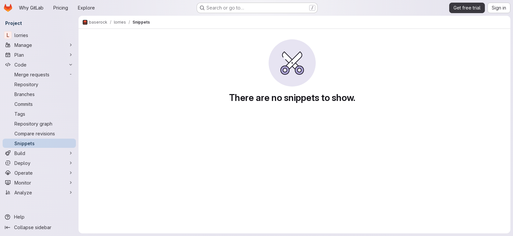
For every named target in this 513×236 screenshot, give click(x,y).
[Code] (39, 64)
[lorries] (39, 35)
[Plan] (39, 54)
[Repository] (39, 84)
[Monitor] (39, 182)
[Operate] (39, 172)
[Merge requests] (39, 74)
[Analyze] (39, 192)
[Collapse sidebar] (39, 227)
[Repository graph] (39, 123)
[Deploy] (39, 162)
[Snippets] (39, 143)
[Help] (39, 217)
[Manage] (39, 44)
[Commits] (39, 103)
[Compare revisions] (39, 133)
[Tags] (39, 113)
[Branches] (39, 94)
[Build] (39, 153)
